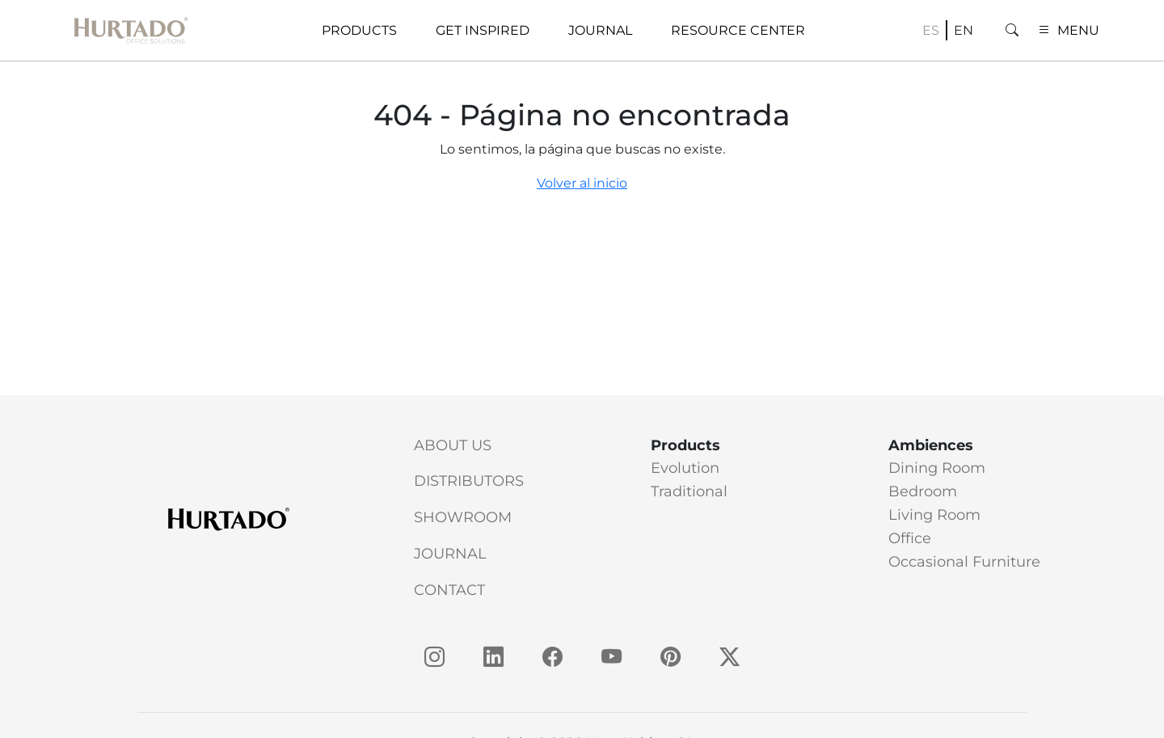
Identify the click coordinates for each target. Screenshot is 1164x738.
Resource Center (738, 30)
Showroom (463, 517)
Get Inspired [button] (482, 30)
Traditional (689, 491)
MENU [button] (1068, 30)
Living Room (934, 515)
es (930, 30)
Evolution (685, 468)
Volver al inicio (582, 183)
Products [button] (359, 30)
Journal (450, 554)
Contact (449, 590)
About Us (452, 445)
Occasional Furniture (964, 562)
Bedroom (922, 491)
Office (909, 538)
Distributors (469, 481)
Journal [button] (600, 30)
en (963, 30)
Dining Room (936, 468)
